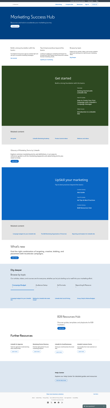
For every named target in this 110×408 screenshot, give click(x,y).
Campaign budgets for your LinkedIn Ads (24, 234)
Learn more (14, 161)
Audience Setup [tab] (41, 285)
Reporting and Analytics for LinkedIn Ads (83, 234)
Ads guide (13, 138)
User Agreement (67, 397)
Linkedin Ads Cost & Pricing (62, 298)
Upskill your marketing (46, 59)
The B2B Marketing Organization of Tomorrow (54, 234)
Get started (14, 58)
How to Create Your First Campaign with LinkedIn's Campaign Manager (87, 102)
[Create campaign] (94, 4)
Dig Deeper (73, 57)
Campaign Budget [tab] (19, 285)
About (33, 397)
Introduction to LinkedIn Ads (86, 113)
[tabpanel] (55, 297)
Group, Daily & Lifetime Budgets (86, 298)
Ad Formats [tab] (61, 285)
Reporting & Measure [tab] (83, 285)
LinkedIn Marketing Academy (78, 1)
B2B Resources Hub (84, 208)
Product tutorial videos (61, 138)
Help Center (91, 1)
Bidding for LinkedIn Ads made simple (41, 299)
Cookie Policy (39, 397)
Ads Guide (81, 192)
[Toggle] (104, 406)
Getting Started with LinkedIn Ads (84, 92)
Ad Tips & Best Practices (86, 200)
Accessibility (75, 397)
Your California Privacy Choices (56, 397)
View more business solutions (55, 394)
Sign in (87, 4)
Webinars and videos (83, 138)
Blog (97, 1)
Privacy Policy (46, 397)
